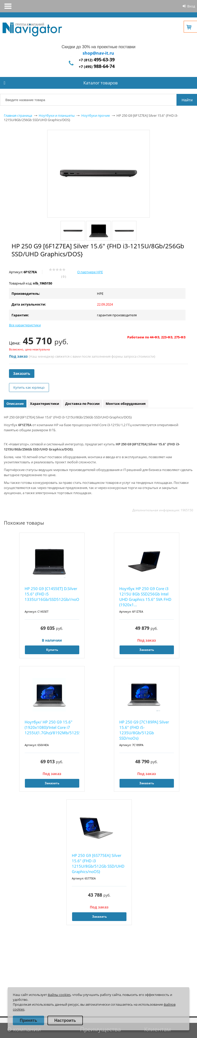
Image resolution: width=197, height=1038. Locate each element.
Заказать (21, 373)
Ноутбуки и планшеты (57, 115)
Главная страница (18, 115)
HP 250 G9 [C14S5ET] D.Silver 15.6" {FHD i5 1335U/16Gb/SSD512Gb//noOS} (52, 594)
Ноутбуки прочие (95, 115)
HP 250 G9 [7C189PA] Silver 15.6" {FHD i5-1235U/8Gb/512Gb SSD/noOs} (144, 730)
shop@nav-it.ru (98, 53)
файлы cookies (59, 994)
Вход (191, 6)
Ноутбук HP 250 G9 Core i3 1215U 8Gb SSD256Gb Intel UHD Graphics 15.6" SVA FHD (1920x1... (145, 596)
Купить (52, 650)
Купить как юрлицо (29, 387)
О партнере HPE (90, 272)
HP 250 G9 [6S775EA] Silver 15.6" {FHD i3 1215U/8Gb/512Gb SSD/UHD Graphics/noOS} (98, 863)
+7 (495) (97, 66)
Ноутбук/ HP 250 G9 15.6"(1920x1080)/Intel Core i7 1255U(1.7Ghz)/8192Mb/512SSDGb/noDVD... (52, 727)
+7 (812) (97, 59)
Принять (28, 1020)
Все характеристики (25, 325)
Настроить (65, 1020)
